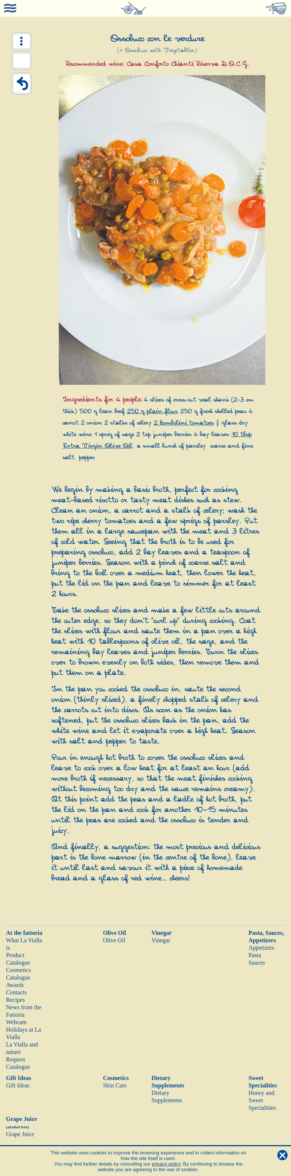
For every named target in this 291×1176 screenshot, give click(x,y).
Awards (15, 985)
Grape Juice (20, 1134)
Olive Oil (114, 933)
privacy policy (166, 1164)
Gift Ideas (18, 1078)
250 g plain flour (152, 411)
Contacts (16, 992)
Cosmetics (116, 1078)
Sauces (257, 962)
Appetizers (261, 948)
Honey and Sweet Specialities (262, 1100)
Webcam (16, 1022)
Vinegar (161, 933)
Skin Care (115, 1085)
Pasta (255, 955)
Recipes (15, 1000)
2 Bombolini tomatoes (184, 423)
